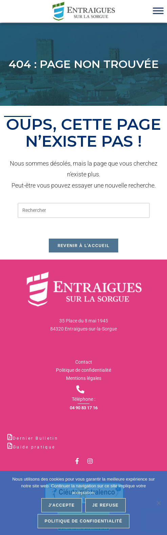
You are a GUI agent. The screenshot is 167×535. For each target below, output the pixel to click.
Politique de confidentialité (83, 370)
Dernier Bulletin (35, 438)
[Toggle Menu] (158, 10)
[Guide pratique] (10, 446)
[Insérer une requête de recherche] (84, 210)
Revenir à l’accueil (84, 245)
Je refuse (105, 505)
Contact (83, 362)
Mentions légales (83, 378)
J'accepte (61, 505)
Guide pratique (34, 447)
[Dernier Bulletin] (10, 437)
